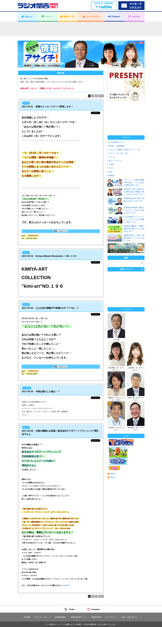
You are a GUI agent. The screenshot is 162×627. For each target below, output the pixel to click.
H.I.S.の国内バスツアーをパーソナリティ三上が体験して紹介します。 (134, 219)
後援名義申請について (79, 617)
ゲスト (111, 168)
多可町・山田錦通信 (116, 146)
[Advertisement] (81, 28)
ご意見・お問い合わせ (129, 617)
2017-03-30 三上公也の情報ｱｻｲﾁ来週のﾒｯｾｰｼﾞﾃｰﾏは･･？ (50, 308)
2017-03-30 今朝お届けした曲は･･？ (41, 391)
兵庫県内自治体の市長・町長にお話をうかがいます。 (134, 199)
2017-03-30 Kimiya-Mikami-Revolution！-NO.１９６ (49, 256)
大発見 (111, 164)
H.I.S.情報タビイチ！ (117, 142)
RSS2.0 (113, 474)
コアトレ (112, 157)
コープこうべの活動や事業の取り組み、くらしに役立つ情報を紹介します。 (134, 182)
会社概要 (27, 617)
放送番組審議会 (60, 617)
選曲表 (111, 175)
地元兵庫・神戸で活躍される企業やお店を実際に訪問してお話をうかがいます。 (134, 191)
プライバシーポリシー (42, 617)
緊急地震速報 (96, 617)
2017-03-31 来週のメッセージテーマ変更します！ (47, 106)
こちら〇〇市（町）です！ (119, 153)
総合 (110, 172)
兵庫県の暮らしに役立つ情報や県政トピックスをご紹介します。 (134, 237)
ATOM (112, 477)
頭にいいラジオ (115, 161)
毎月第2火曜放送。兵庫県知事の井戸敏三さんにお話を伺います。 (134, 228)
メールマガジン (110, 617)
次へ (101, 96)
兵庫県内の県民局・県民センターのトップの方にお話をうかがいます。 (134, 210)
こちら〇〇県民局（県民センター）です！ (125, 150)
